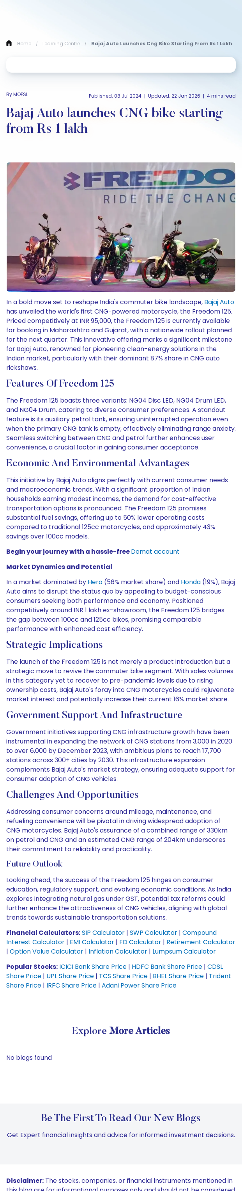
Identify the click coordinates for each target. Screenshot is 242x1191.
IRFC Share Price (71, 985)
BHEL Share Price (177, 976)
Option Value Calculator (45, 951)
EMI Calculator (91, 942)
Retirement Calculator (200, 942)
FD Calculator (139, 942)
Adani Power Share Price (138, 985)
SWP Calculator (152, 932)
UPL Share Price (69, 976)
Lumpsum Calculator (183, 951)
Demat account (155, 551)
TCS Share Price (122, 976)
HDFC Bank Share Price (166, 966)
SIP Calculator (102, 932)
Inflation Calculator (117, 951)
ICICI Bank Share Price (92, 966)
